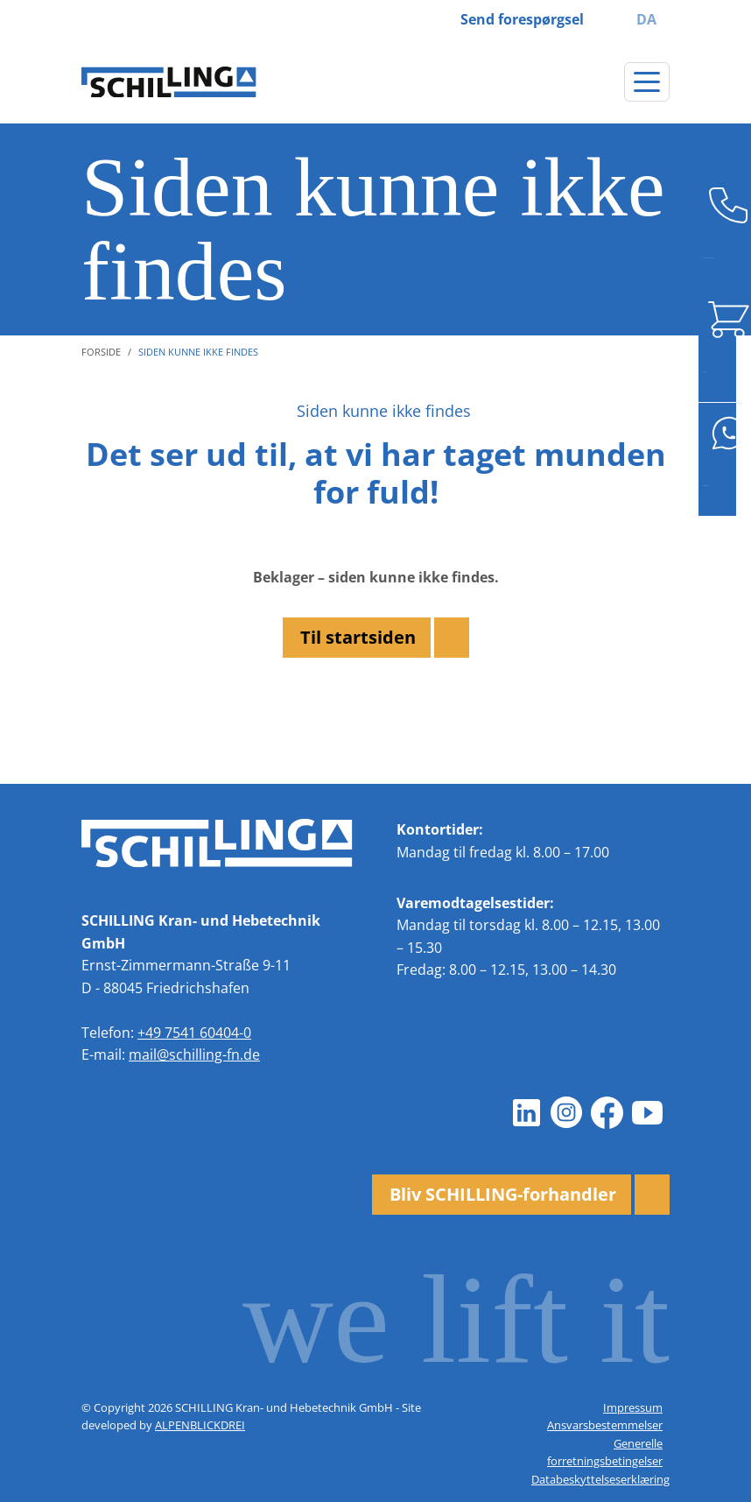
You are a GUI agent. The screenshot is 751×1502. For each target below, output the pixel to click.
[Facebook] (606, 1112)
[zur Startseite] (168, 82)
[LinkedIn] (526, 1112)
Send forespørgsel (522, 19)
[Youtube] (646, 1112)
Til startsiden (358, 637)
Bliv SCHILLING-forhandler (503, 1194)
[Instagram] (566, 1112)
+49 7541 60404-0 (194, 1032)
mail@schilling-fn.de (194, 1054)
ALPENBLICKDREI (200, 1425)
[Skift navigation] (647, 82)
